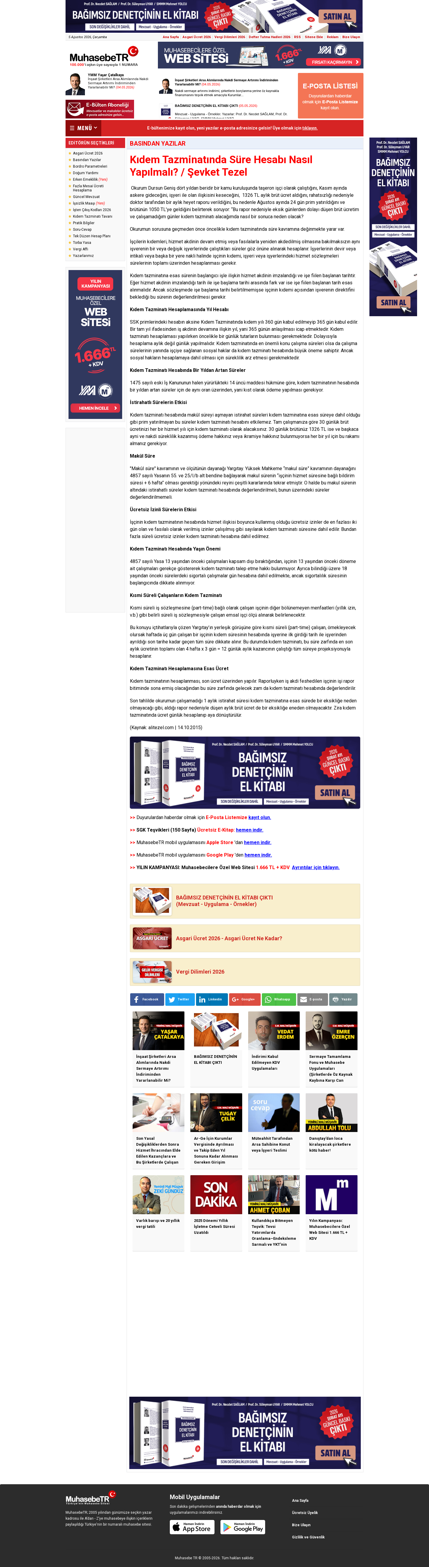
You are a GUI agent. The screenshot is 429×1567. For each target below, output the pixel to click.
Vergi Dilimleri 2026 (229, 37)
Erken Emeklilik (90, 179)
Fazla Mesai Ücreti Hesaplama (88, 188)
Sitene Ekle (314, 37)
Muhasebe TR (186, 1558)
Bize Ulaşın (351, 37)
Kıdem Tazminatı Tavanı (92, 216)
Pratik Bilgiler (83, 223)
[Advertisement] (95, 520)
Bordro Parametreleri (90, 166)
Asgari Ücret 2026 (197, 37)
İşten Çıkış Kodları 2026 (92, 210)
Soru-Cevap (82, 229)
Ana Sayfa (171, 37)
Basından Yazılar (87, 160)
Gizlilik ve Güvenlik (308, 1537)
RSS (297, 37)
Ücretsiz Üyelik (305, 1513)
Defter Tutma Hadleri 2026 (269, 37)
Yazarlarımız (83, 256)
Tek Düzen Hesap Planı (92, 236)
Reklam (332, 37)
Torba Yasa (82, 243)
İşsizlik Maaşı (89, 203)
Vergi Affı (80, 249)
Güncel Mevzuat (86, 197)
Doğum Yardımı (85, 173)
